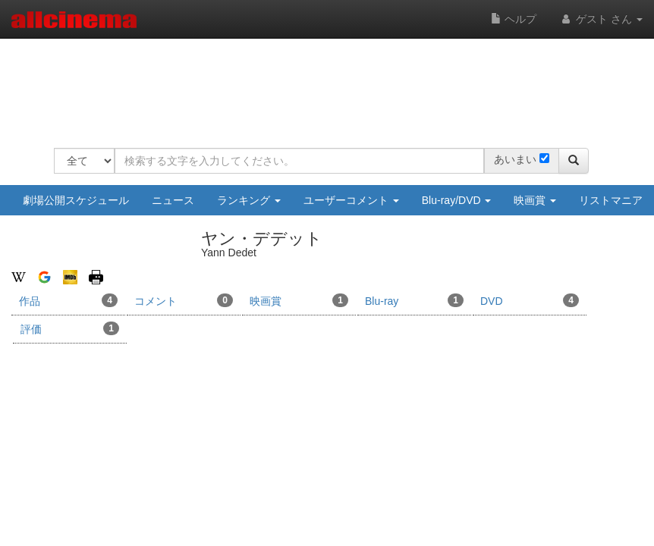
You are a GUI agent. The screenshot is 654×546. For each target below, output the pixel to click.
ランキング (249, 200)
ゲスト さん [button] (601, 19)
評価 (69, 328)
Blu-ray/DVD (457, 200)
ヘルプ (513, 19)
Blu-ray (414, 300)
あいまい (515, 159)
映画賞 (535, 200)
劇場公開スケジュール (76, 200)
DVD (529, 300)
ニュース (173, 200)
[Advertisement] (330, 83)
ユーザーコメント (351, 200)
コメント (183, 300)
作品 (68, 300)
